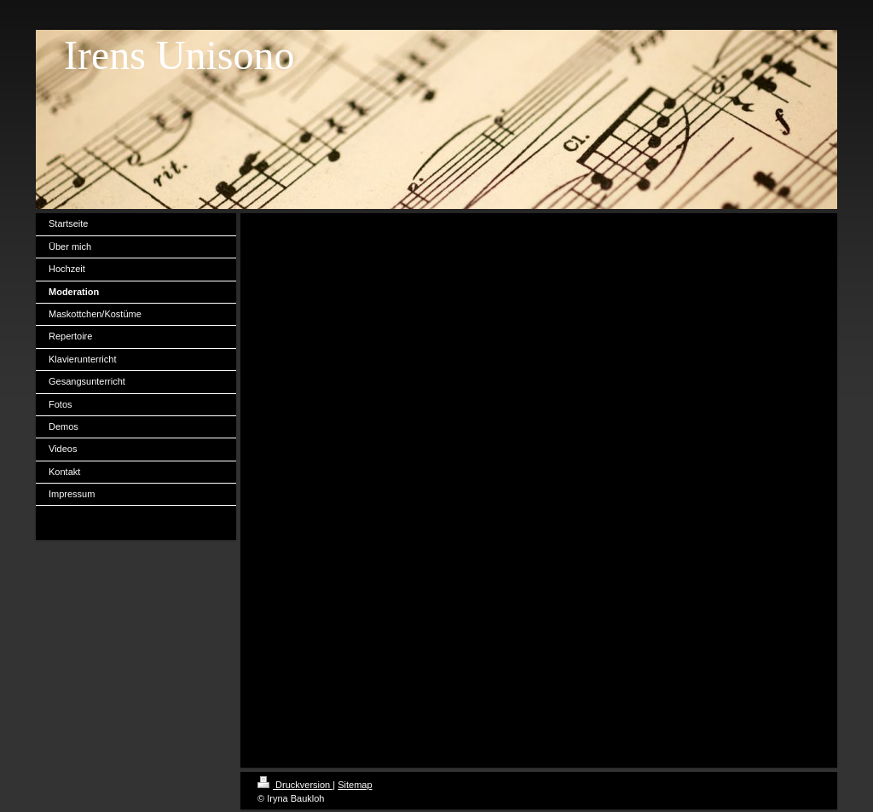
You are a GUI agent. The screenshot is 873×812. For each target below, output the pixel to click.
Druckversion (294, 785)
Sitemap (355, 785)
